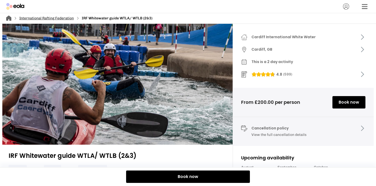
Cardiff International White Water (283, 37)
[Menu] (364, 6)
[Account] (346, 6)
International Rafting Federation (46, 18)
